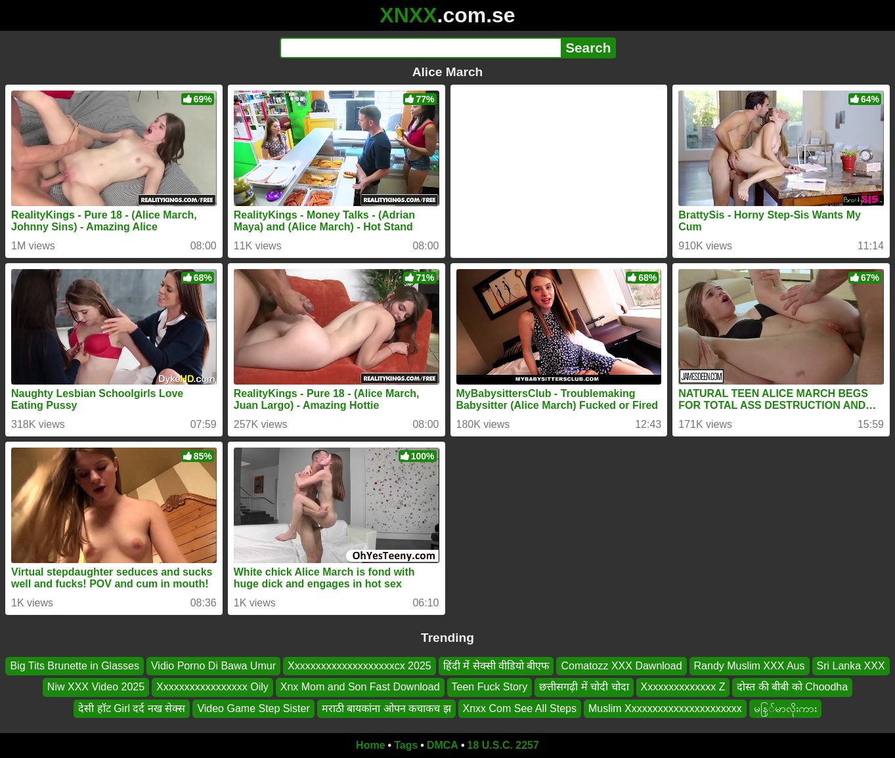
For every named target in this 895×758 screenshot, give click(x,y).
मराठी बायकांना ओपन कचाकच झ (386, 708)
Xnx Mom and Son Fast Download (360, 686)
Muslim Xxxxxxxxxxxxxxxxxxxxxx (665, 708)
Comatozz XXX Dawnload (621, 665)
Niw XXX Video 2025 (95, 686)
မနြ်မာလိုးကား (785, 708)
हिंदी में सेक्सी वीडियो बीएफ (496, 665)
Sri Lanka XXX (851, 665)
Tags (406, 745)
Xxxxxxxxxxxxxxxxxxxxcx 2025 (359, 665)
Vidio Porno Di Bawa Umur (213, 665)
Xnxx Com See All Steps (520, 708)
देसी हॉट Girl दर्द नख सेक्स (131, 708)
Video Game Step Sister (253, 708)
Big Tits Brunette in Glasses (74, 665)
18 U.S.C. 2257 (503, 745)
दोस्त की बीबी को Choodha (792, 686)
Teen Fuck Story (490, 686)
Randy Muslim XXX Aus (749, 665)
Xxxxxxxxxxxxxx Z (683, 686)
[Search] (420, 47)
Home (370, 745)
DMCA (442, 745)
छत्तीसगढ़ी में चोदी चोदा (583, 686)
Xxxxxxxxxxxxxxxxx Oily (212, 686)
